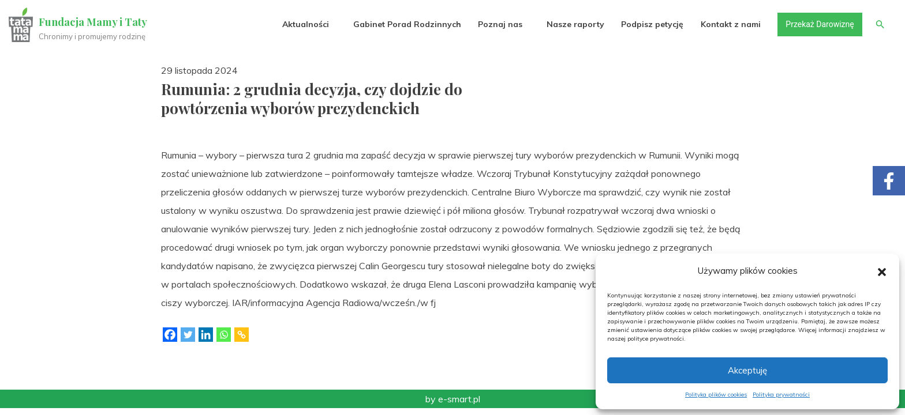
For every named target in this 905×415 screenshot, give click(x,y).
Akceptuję (747, 370)
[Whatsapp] (223, 334)
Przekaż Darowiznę (819, 24)
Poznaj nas (499, 24)
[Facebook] (170, 334)
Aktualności (305, 24)
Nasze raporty (575, 24)
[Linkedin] (206, 334)
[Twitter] (188, 334)
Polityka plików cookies (716, 394)
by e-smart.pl (452, 399)
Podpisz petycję (651, 24)
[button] (882, 271)
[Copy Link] (241, 334)
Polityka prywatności (781, 394)
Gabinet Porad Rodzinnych (407, 24)
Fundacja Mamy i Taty (93, 22)
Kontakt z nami (730, 24)
